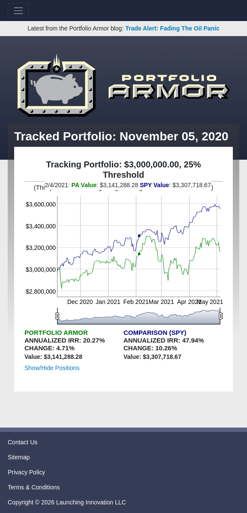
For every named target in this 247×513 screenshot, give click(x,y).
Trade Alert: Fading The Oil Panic (172, 28)
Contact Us (22, 442)
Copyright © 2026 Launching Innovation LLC (67, 502)
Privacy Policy (26, 472)
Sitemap (19, 457)
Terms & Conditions (34, 487)
